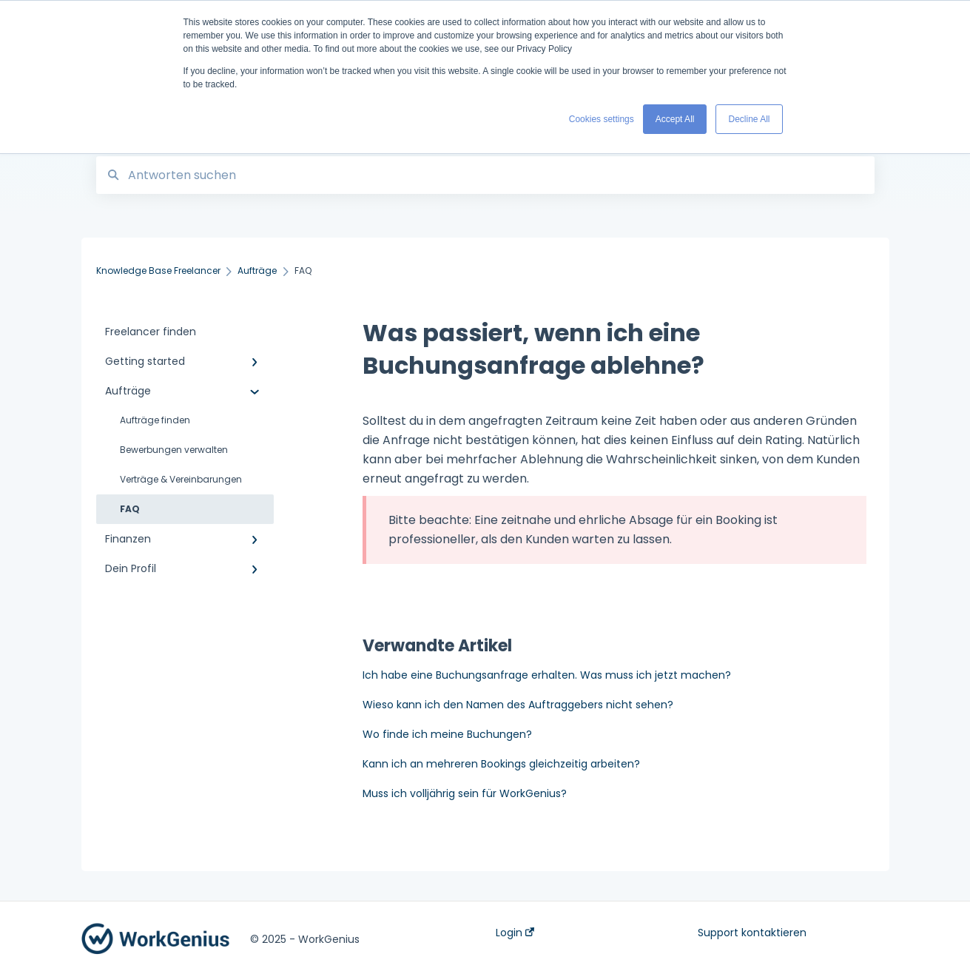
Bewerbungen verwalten (174, 449)
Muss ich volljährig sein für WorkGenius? (465, 793)
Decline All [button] (748, 119)
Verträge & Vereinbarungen (181, 479)
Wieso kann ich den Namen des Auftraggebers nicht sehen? (518, 704)
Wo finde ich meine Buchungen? (447, 734)
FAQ (130, 509)
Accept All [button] (675, 119)
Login (515, 932)
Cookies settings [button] (601, 119)
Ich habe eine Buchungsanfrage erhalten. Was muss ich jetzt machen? (547, 675)
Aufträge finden (155, 420)
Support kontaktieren (752, 932)
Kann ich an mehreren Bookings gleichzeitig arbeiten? (501, 763)
